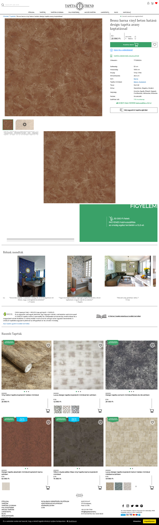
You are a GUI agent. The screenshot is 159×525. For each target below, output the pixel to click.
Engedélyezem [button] (149, 521)
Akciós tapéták (8, 510)
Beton (136, 82)
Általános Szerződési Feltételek (55, 501)
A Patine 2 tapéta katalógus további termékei (124, 316)
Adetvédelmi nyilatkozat (51, 503)
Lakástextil (6, 512)
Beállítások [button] (72, 521)
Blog (4, 514)
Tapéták (12, 16)
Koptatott (142, 82)
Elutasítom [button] (137, 521)
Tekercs (130, 38)
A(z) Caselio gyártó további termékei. (16, 324)
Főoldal (5, 16)
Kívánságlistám (47, 505)
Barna (136, 79)
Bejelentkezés (8, 516)
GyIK (43, 508)
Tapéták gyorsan (9, 505)
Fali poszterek (8, 508)
